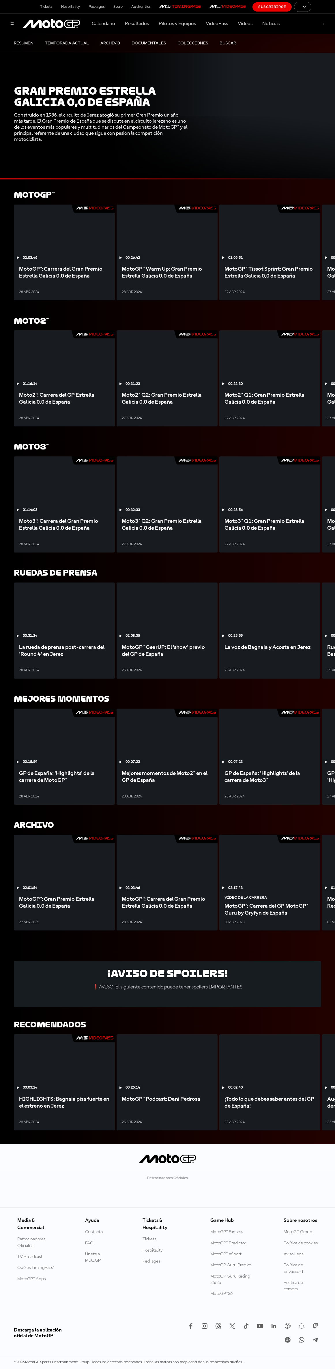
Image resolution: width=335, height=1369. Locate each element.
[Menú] (12, 24)
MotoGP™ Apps (31, 1279)
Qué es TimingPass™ (36, 1267)
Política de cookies (301, 1243)
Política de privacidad (293, 1268)
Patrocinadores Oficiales (31, 1242)
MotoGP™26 (221, 1293)
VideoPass (217, 23)
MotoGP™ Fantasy (226, 1232)
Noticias (271, 23)
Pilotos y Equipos (177, 23)
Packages (97, 7)
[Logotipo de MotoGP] (51, 24)
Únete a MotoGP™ (94, 1257)
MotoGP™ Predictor (228, 1243)
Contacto (94, 1232)
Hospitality (70, 7)
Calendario (103, 23)
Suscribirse (272, 7)
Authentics (141, 7)
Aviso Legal (294, 1254)
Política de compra (293, 1285)
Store (118, 7)
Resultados (137, 23)
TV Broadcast (29, 1256)
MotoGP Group (298, 1232)
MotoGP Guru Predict (230, 1265)
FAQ (89, 1243)
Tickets (46, 7)
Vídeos (245, 23)
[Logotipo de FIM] (323, 7)
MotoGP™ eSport (226, 1254)
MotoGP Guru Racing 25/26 (230, 1279)
